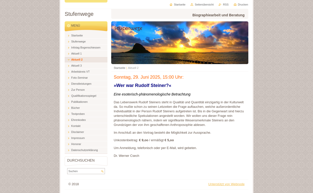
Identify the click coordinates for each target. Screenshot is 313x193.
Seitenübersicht (204, 4)
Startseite (119, 67)
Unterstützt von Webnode (226, 184)
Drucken (243, 4)
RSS (225, 4)
